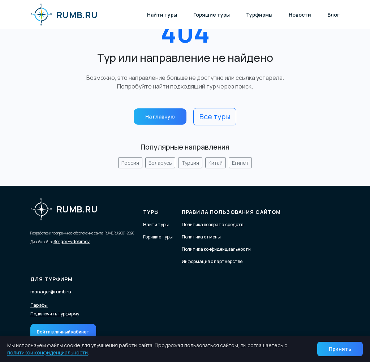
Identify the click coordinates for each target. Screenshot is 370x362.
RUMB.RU (64, 14)
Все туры (214, 116)
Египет (240, 162)
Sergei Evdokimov (71, 241)
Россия (130, 162)
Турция (190, 162)
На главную (160, 116)
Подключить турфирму (54, 313)
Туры (151, 211)
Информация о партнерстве (212, 261)
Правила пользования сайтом (231, 211)
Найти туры (162, 14)
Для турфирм (51, 279)
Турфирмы (259, 14)
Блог (333, 14)
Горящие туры (211, 14)
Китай (215, 162)
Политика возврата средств (212, 224)
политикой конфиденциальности (47, 352)
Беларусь (160, 162)
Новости (300, 14)
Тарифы (39, 305)
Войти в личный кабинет (63, 332)
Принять (340, 348)
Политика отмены (201, 237)
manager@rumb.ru (50, 292)
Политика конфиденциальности (216, 249)
